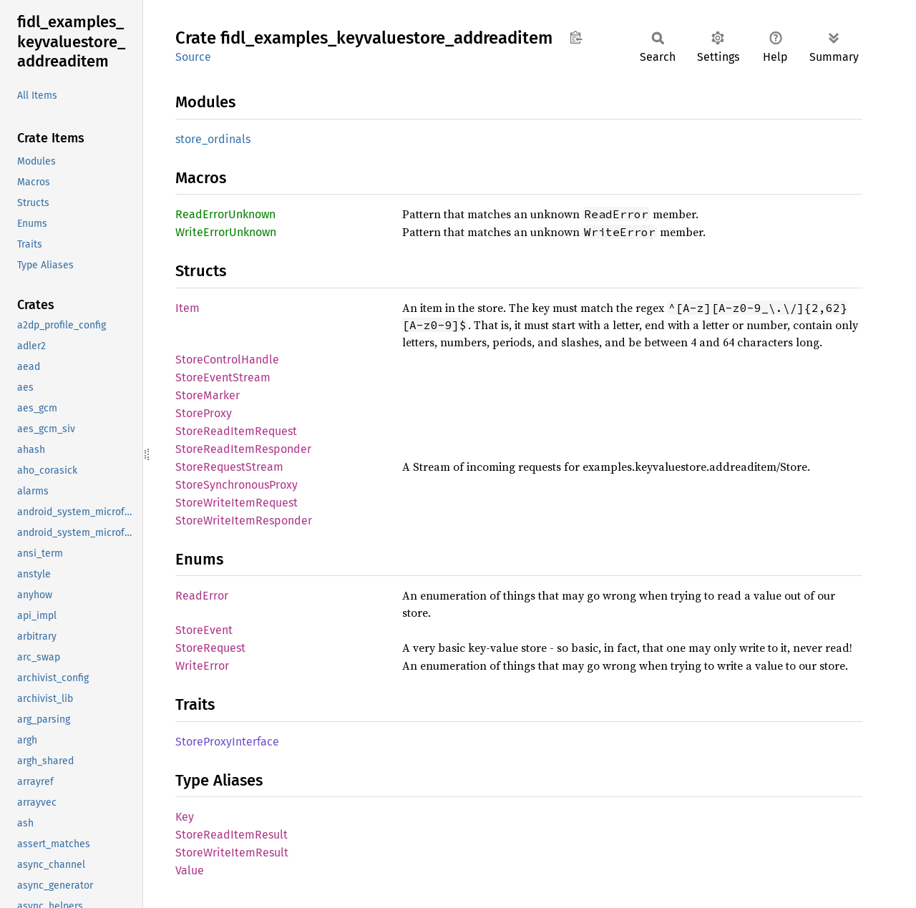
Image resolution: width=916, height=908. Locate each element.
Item (187, 308)
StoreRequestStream (229, 467)
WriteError (202, 666)
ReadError (201, 595)
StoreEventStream (223, 377)
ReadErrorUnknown (225, 214)
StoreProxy (203, 413)
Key (184, 817)
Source (193, 57)
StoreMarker (207, 395)
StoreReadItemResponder (243, 449)
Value (189, 870)
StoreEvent (204, 630)
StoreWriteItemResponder (243, 520)
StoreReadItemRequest (236, 431)
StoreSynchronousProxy (236, 485)
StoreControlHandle (227, 359)
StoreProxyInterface (227, 741)
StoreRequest (210, 648)
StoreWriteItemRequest (236, 502)
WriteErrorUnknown (225, 232)
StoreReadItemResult (231, 834)
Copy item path (576, 37)
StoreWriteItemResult (231, 852)
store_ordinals (212, 139)
